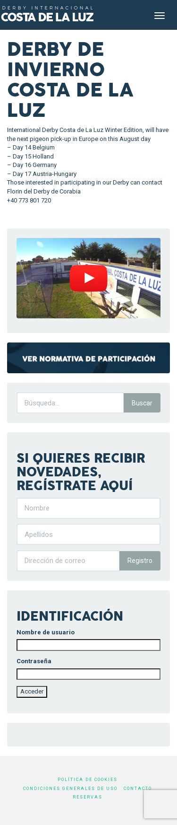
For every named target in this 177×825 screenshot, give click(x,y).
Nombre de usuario (46, 632)
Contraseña (34, 661)
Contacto (138, 788)
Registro (139, 560)
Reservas (87, 797)
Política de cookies (88, 779)
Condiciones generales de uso (70, 788)
